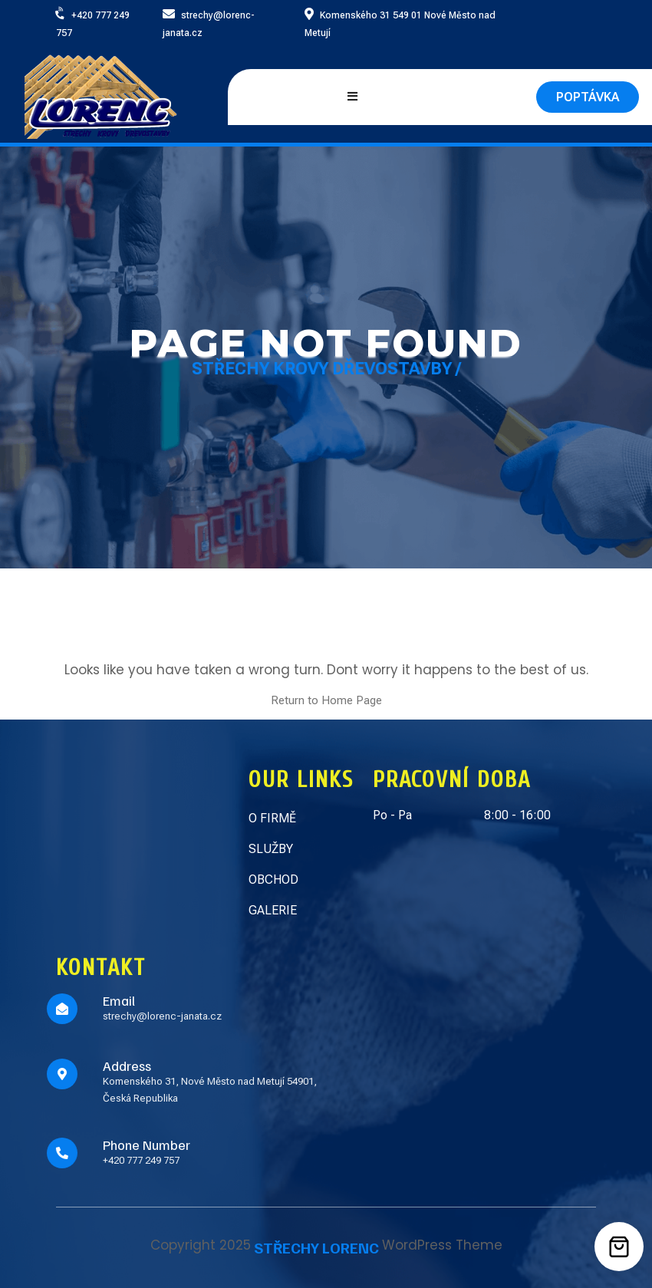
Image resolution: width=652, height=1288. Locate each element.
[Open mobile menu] (352, 97)
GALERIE (273, 910)
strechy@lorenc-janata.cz (162, 1016)
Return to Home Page (326, 700)
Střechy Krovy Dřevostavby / (326, 368)
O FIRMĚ (272, 818)
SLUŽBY (271, 849)
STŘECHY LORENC (316, 1247)
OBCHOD (273, 879)
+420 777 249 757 (141, 1160)
